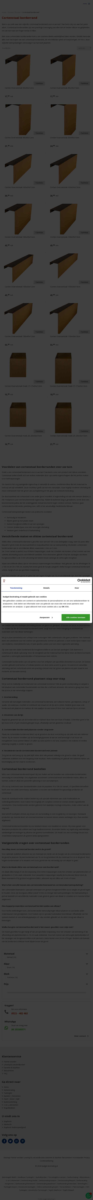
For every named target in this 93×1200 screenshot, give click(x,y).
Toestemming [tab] (16, 588)
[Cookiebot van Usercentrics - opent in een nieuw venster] (79, 581)
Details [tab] (46, 588)
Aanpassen (46, 617)
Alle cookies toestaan (75, 617)
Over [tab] (77, 588)
